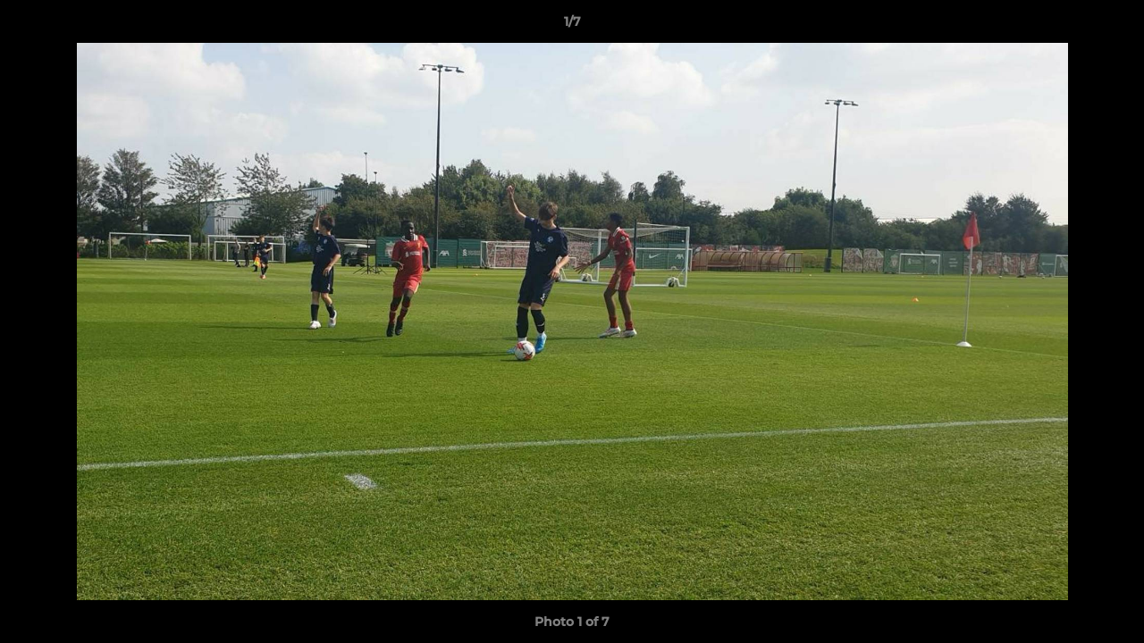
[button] (1112, 26)
